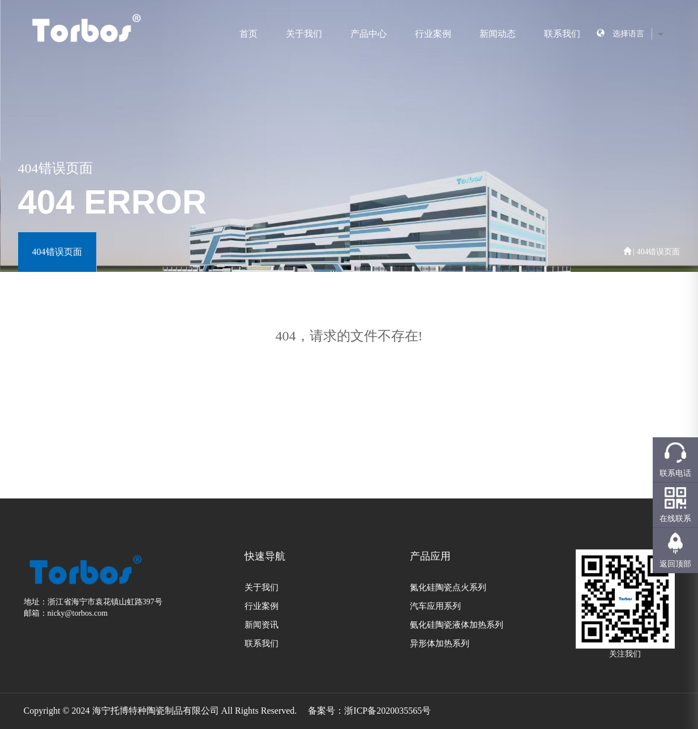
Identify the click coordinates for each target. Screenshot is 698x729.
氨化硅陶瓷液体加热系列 (456, 624)
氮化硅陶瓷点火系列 (448, 587)
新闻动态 (497, 34)
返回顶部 (675, 564)
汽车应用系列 (435, 606)
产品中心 (368, 34)
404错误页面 (57, 252)
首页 (248, 34)
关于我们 (304, 34)
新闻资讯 (262, 624)
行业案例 (433, 34)
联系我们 (562, 34)
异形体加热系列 (439, 643)
